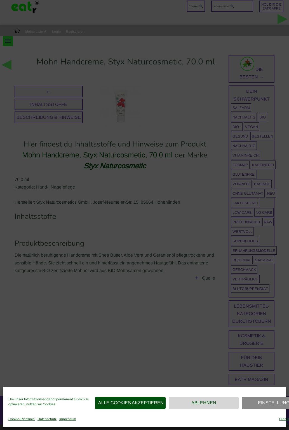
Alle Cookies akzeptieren (131, 402)
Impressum (67, 419)
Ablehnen (203, 402)
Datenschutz (47, 419)
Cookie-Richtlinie (21, 419)
